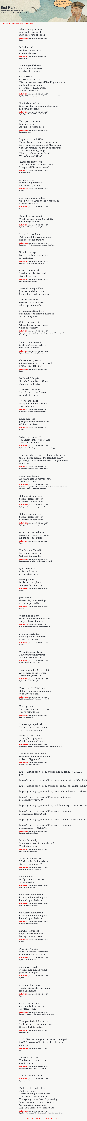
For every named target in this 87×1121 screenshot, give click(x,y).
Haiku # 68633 (23, 679)
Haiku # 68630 (23, 744)
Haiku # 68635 (23, 643)
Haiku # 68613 (23, 1111)
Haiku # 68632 (23, 697)
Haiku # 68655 (23, 207)
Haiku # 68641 (23, 523)
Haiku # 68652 (23, 261)
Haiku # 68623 (23, 922)
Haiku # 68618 (23, 1012)
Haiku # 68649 (23, 351)
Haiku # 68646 (23, 428)
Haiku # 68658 (23, 130)
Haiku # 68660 (23, 94)
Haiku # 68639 (23, 559)
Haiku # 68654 (23, 225)
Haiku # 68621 (23, 958)
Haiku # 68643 (23, 485)
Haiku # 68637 (23, 607)
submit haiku (19, 23)
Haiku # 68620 (23, 976)
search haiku (28, 23)
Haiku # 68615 (23, 1066)
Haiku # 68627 (23, 849)
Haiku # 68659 (23, 112)
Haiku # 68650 (23, 331)
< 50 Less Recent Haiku (33, 1119)
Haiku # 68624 (23, 903)
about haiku (10, 23)
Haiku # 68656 (23, 189)
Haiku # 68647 (23, 410)
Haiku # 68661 (23, 56)
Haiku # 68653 (23, 243)
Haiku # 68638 (23, 588)
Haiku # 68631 (23, 715)
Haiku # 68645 (23, 446)
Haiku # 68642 (23, 505)
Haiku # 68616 (23, 1048)
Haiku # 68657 (23, 171)
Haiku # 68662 (23, 38)
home (3, 23)
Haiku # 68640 (23, 541)
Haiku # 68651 (23, 279)
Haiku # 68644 (23, 467)
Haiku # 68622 (23, 940)
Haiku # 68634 (23, 661)
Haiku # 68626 (23, 867)
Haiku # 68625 (23, 885)
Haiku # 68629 (23, 763)
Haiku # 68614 (23, 1079)
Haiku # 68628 (23, 831)
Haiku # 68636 (23, 625)
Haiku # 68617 (23, 1030)
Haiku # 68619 (23, 994)
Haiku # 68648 (23, 369)
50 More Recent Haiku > (53, 1119)
